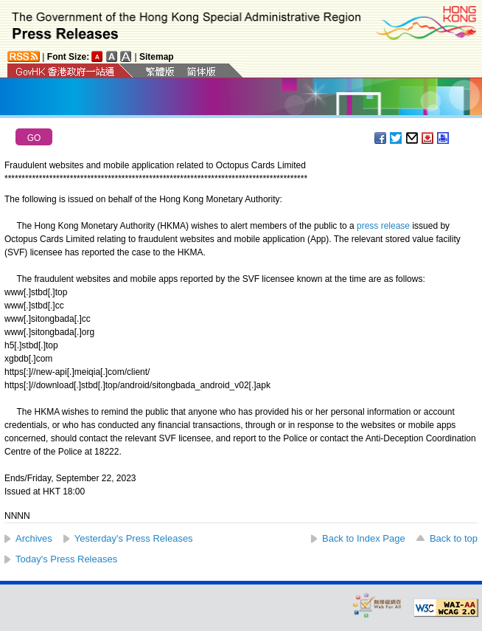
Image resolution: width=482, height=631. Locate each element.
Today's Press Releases (66, 559)
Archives (33, 538)
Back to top (454, 538)
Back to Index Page (363, 538)
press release (383, 226)
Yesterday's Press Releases (133, 538)
